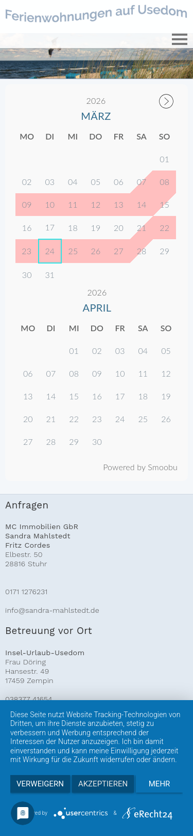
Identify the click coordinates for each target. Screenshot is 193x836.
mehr (159, 783)
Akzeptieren (103, 783)
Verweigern (40, 783)
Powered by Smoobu (140, 467)
